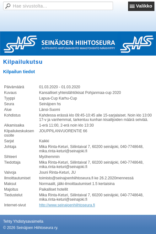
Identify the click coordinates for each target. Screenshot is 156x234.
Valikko (144, 5)
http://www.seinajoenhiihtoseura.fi (67, 205)
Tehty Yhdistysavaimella (23, 221)
